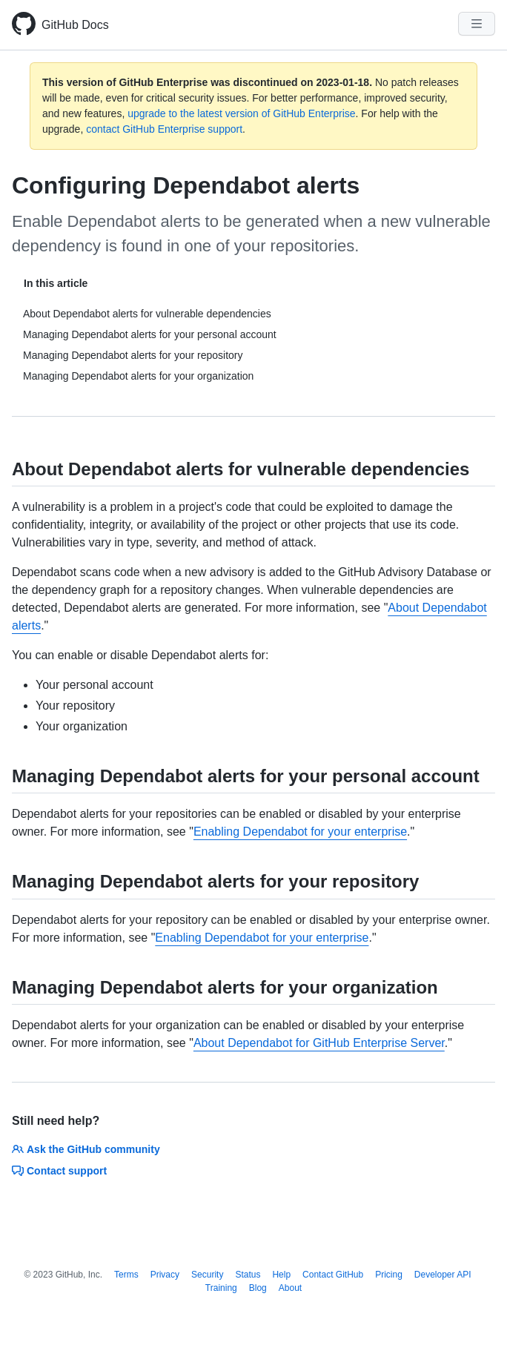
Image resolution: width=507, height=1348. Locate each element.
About (290, 1288)
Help (281, 1274)
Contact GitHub (332, 1274)
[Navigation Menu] (476, 24)
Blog (258, 1288)
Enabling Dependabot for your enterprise (300, 831)
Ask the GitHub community (86, 1149)
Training (221, 1288)
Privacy (164, 1274)
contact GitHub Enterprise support (164, 129)
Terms (126, 1274)
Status (247, 1274)
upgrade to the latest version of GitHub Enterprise (241, 113)
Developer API (442, 1274)
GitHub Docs (75, 25)
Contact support (59, 1171)
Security (207, 1274)
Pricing (388, 1274)
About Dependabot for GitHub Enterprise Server (319, 1043)
